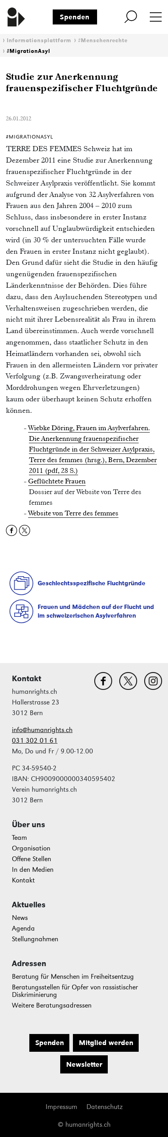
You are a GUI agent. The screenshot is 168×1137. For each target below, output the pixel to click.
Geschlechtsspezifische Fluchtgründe (91, 583)
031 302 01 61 (34, 740)
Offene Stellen (31, 859)
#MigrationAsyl (28, 51)
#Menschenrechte (103, 40)
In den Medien (32, 869)
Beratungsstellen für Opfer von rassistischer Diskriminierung (75, 991)
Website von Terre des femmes (73, 513)
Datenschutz (104, 1107)
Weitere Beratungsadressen (52, 1005)
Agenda (23, 928)
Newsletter (84, 1064)
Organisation (31, 848)
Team (19, 838)
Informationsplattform (39, 40)
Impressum (61, 1107)
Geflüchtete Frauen (57, 481)
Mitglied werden (106, 1043)
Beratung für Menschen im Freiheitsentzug (73, 976)
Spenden (75, 17)
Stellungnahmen (35, 939)
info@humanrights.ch (42, 730)
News (20, 918)
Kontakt (23, 880)
